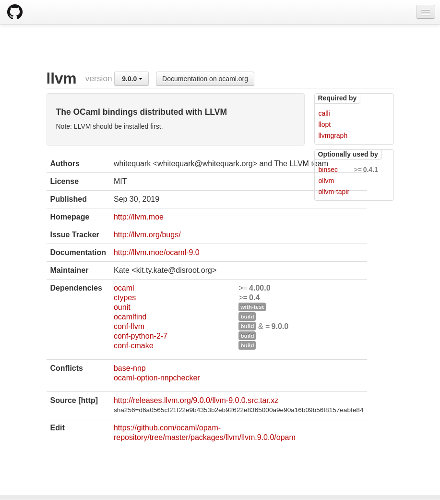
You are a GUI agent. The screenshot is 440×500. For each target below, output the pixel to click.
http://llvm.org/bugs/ (147, 235)
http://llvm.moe (139, 217)
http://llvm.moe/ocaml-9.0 (157, 252)
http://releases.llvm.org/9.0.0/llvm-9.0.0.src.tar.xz (196, 400)
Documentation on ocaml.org (205, 79)
